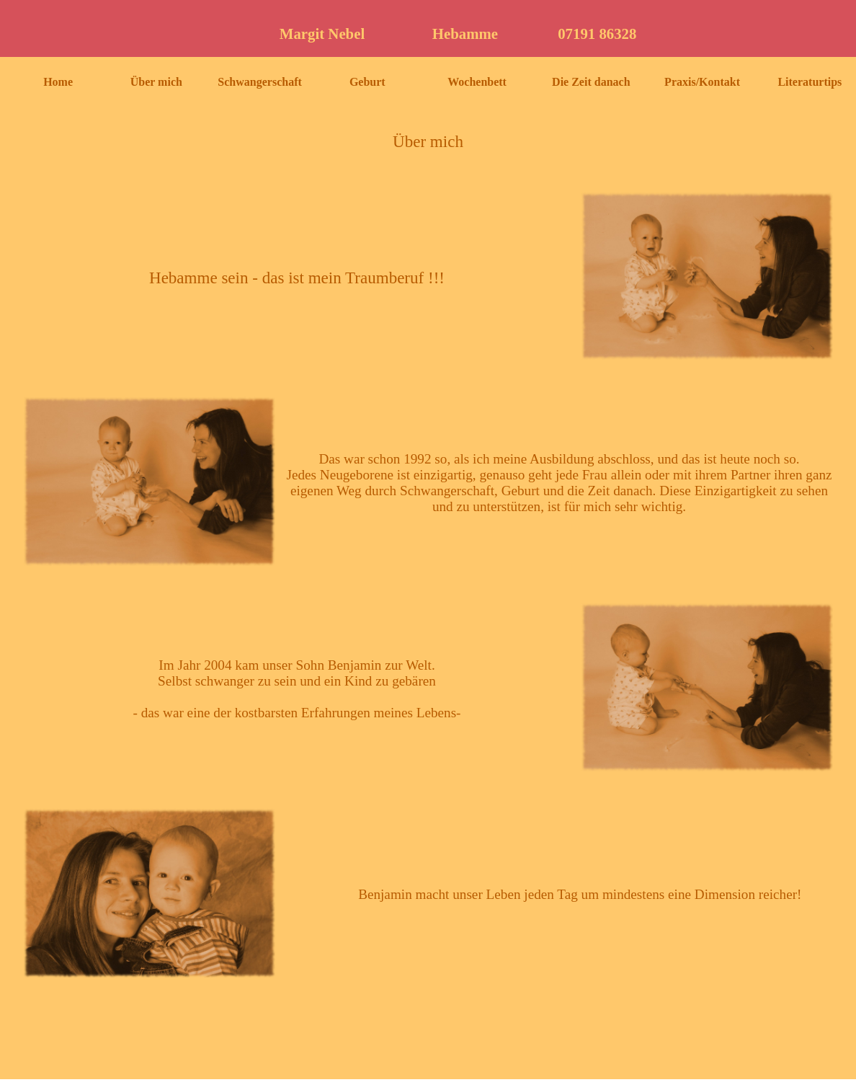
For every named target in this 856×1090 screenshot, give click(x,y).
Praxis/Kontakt (702, 82)
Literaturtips (809, 82)
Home (58, 82)
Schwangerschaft (259, 82)
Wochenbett (477, 82)
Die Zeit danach (591, 82)
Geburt (367, 82)
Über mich (156, 82)
